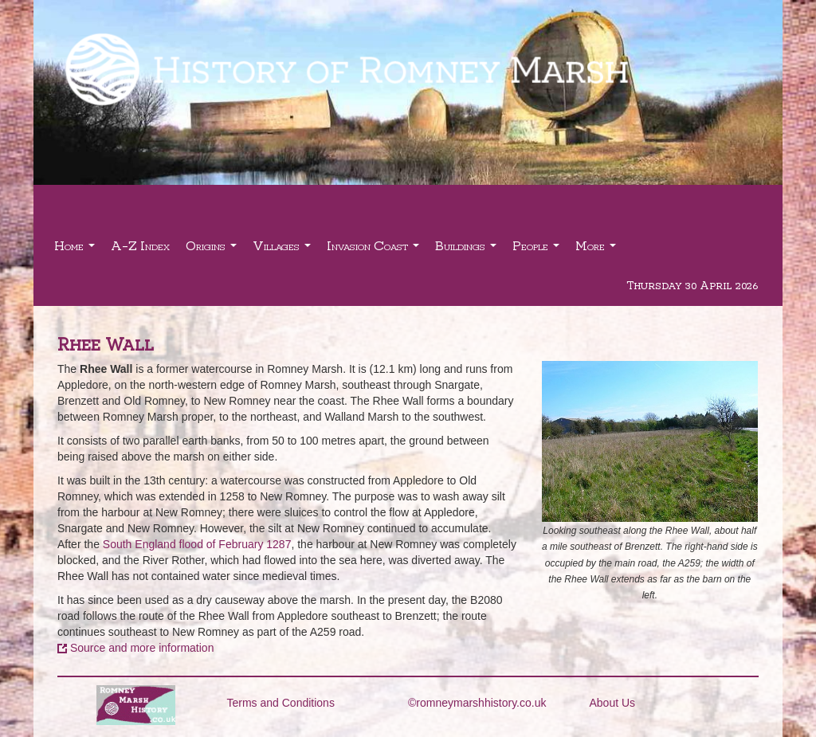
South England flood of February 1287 (197, 544)
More (597, 249)
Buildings (467, 249)
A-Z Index (140, 245)
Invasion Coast (375, 249)
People (537, 249)
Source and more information (142, 647)
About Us (613, 702)
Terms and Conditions (281, 702)
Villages (284, 249)
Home (76, 249)
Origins (213, 249)
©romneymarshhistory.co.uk (477, 702)
